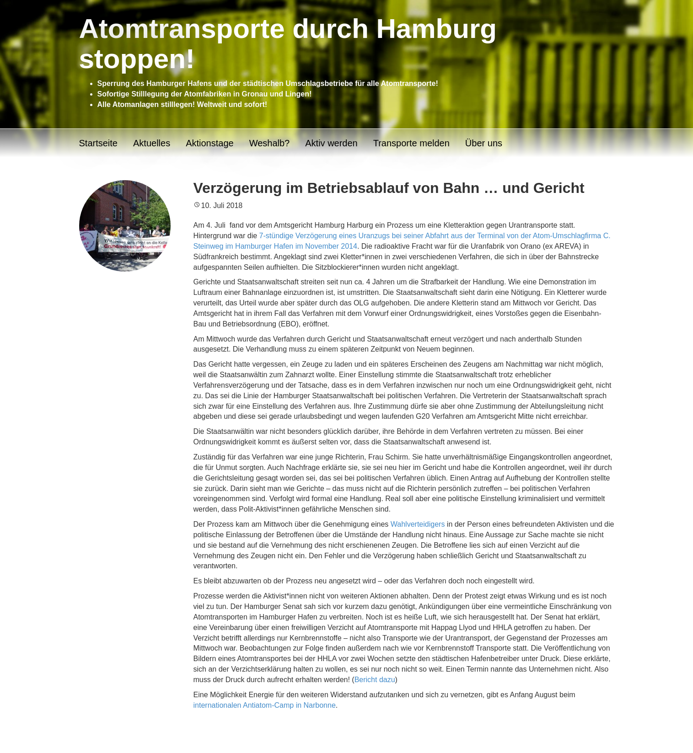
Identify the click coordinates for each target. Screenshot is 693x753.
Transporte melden (411, 143)
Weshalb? (269, 143)
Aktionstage (210, 143)
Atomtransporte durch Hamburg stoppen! (288, 43)
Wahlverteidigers (418, 524)
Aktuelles (151, 143)
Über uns (483, 143)
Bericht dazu (375, 680)
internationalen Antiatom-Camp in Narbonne (264, 705)
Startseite (98, 143)
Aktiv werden (331, 143)
